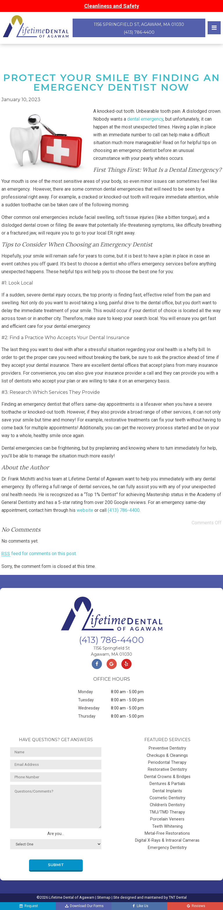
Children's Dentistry (167, 804)
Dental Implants (167, 791)
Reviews (195, 906)
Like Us (140, 906)
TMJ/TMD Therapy (167, 812)
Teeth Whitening (167, 826)
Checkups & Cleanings (167, 755)
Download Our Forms (84, 906)
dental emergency (145, 119)
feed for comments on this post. (39, 553)
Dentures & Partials (167, 783)
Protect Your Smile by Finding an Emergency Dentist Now (111, 82)
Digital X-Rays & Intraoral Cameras (167, 840)
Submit (56, 865)
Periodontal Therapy (167, 762)
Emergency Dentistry (167, 847)
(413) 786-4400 (139, 32)
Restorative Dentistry (167, 769)
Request (28, 906)
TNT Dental (178, 897)
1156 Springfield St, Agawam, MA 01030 (139, 24)
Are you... (55, 833)
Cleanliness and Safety (111, 6)
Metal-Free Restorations (167, 833)
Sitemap (104, 897)
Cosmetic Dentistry (167, 797)
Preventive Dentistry (167, 748)
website (85, 510)
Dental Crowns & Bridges (167, 776)
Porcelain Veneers (167, 819)
